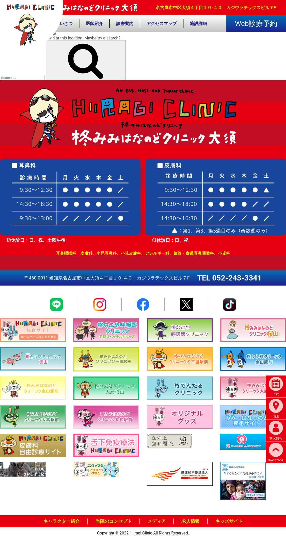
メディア (157, 521)
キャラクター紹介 (61, 521)
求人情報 (190, 521)
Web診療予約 (256, 23)
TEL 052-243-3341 (229, 277)
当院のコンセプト (113, 521)
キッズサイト (229, 521)
